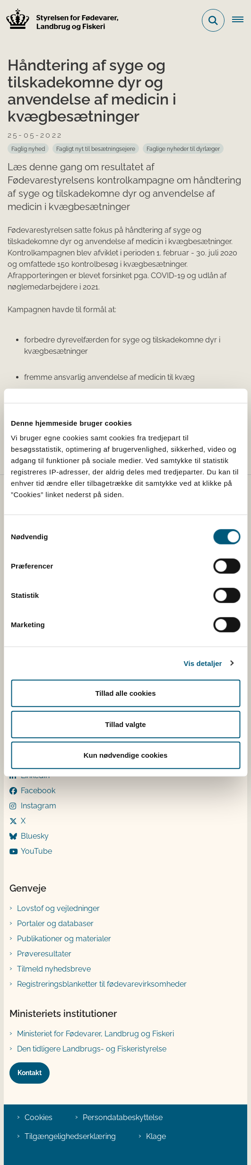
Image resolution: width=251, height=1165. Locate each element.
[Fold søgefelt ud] (213, 20)
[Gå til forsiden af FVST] (59, 21)
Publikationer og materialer (64, 938)
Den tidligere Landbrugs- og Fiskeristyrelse (91, 1048)
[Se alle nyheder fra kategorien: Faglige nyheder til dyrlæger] (183, 148)
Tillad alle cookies (125, 693)
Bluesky (35, 836)
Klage (156, 1136)
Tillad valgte (125, 724)
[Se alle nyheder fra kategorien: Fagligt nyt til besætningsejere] (95, 148)
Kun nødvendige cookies (126, 755)
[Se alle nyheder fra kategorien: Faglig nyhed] (28, 148)
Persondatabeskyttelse (123, 1117)
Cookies (38, 1117)
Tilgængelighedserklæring (70, 1136)
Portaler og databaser (55, 923)
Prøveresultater (44, 953)
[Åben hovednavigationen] (241, 20)
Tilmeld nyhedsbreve (54, 968)
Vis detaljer (203, 663)
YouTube (36, 851)
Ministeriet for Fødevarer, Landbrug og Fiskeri (95, 1033)
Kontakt (29, 1073)
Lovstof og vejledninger (58, 908)
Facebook (38, 790)
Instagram (38, 805)
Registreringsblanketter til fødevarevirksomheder (102, 984)
